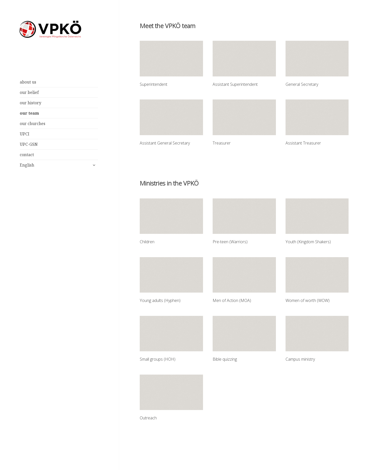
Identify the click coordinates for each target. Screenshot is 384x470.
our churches (32, 123)
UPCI (24, 134)
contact (27, 154)
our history (30, 103)
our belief (29, 92)
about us (28, 82)
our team (29, 113)
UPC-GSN (29, 144)
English (27, 165)
